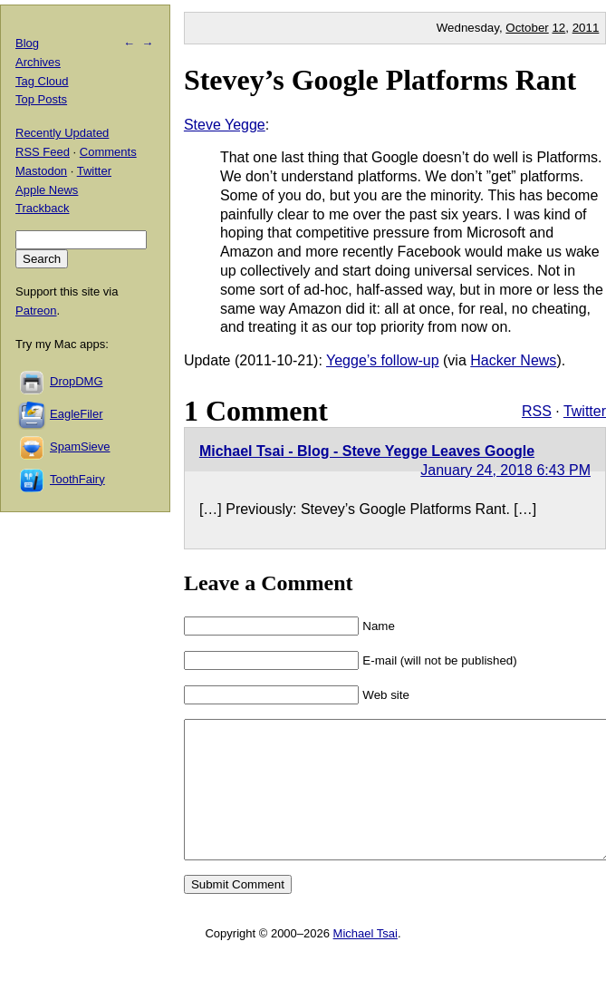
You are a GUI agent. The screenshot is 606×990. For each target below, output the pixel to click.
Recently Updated (62, 133)
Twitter (584, 411)
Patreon (36, 310)
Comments (108, 152)
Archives (38, 62)
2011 (586, 27)
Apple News (46, 190)
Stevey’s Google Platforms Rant (380, 79)
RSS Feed (42, 152)
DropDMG (76, 381)
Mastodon (41, 171)
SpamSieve (80, 446)
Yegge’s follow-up (382, 360)
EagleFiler (76, 414)
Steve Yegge (224, 124)
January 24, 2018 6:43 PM (505, 470)
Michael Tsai (365, 960)
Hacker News (513, 360)
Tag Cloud (42, 81)
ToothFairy (77, 479)
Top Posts (41, 99)
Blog (27, 43)
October (526, 27)
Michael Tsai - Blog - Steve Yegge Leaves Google (366, 451)
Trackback (42, 208)
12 (558, 27)
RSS (537, 411)
